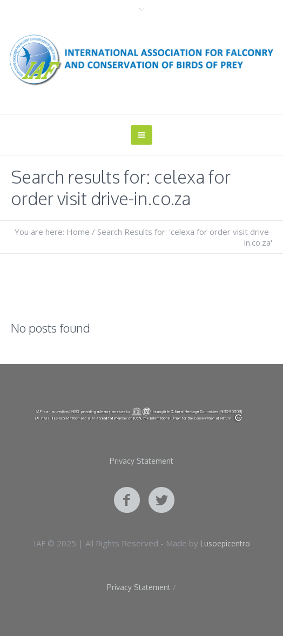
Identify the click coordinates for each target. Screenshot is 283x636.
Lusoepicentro (225, 543)
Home (78, 231)
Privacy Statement (141, 461)
